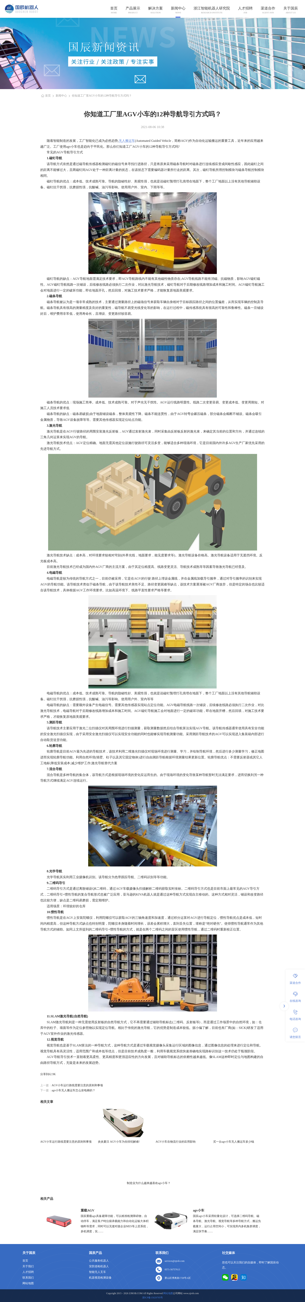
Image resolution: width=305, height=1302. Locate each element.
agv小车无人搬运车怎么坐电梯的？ (73, 1090)
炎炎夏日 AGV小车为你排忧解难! (119, 1141)
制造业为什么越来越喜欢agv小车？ (149, 1183)
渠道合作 (268, 8)
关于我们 (28, 1266)
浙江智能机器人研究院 (212, 8)
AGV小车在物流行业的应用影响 (176, 1141)
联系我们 (28, 1277)
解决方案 (155, 8)
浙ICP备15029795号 (152, 1297)
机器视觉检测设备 (100, 1277)
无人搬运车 (127, 140)
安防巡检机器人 (99, 1266)
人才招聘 (245, 8)
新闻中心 (178, 8)
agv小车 (198, 1210)
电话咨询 (295, 1015)
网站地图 (28, 1283)
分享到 (44, 1074)
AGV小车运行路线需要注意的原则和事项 (77, 1085)
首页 (114, 8)
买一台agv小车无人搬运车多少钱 (233, 1141)
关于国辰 (290, 8)
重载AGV (87, 1210)
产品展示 (133, 8)
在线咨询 (295, 996)
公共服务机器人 (99, 1260)
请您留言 (295, 1033)
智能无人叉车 (97, 1272)
